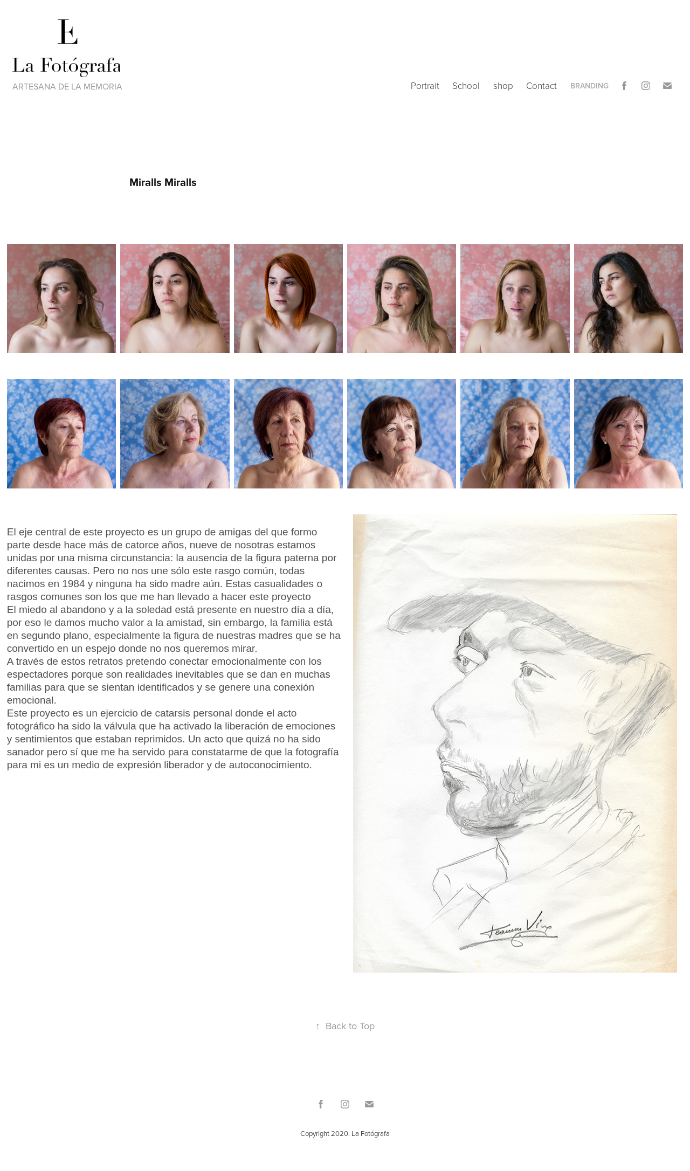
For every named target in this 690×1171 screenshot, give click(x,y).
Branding (589, 85)
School (466, 85)
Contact (541, 85)
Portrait (425, 85)
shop (503, 85)
